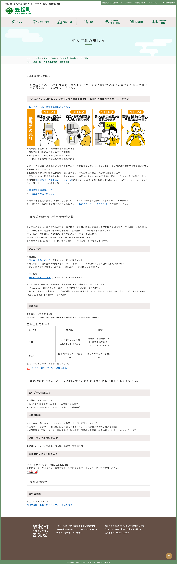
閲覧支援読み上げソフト (112, 2)
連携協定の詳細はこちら (41, 190)
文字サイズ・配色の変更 (136, 2)
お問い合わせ (170, 2)
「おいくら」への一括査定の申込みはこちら (48, 107)
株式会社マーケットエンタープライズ (53, 179)
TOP (29, 58)
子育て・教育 (43, 21)
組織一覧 (37, 62)
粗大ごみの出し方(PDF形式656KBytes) (52, 367)
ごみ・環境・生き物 (67, 58)
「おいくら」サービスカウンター (93, 203)
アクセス (79, 532)
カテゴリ (37, 58)
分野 (46, 58)
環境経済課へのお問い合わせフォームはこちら (49, 504)
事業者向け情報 (163, 21)
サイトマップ (154, 2)
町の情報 (139, 21)
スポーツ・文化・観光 (115, 21)
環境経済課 (64, 62)
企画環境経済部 (50, 62)
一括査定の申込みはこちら (42, 193)
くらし (20, 21)
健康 (91, 21)
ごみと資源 (83, 58)
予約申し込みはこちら (40, 260)
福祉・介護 (67, 21)
